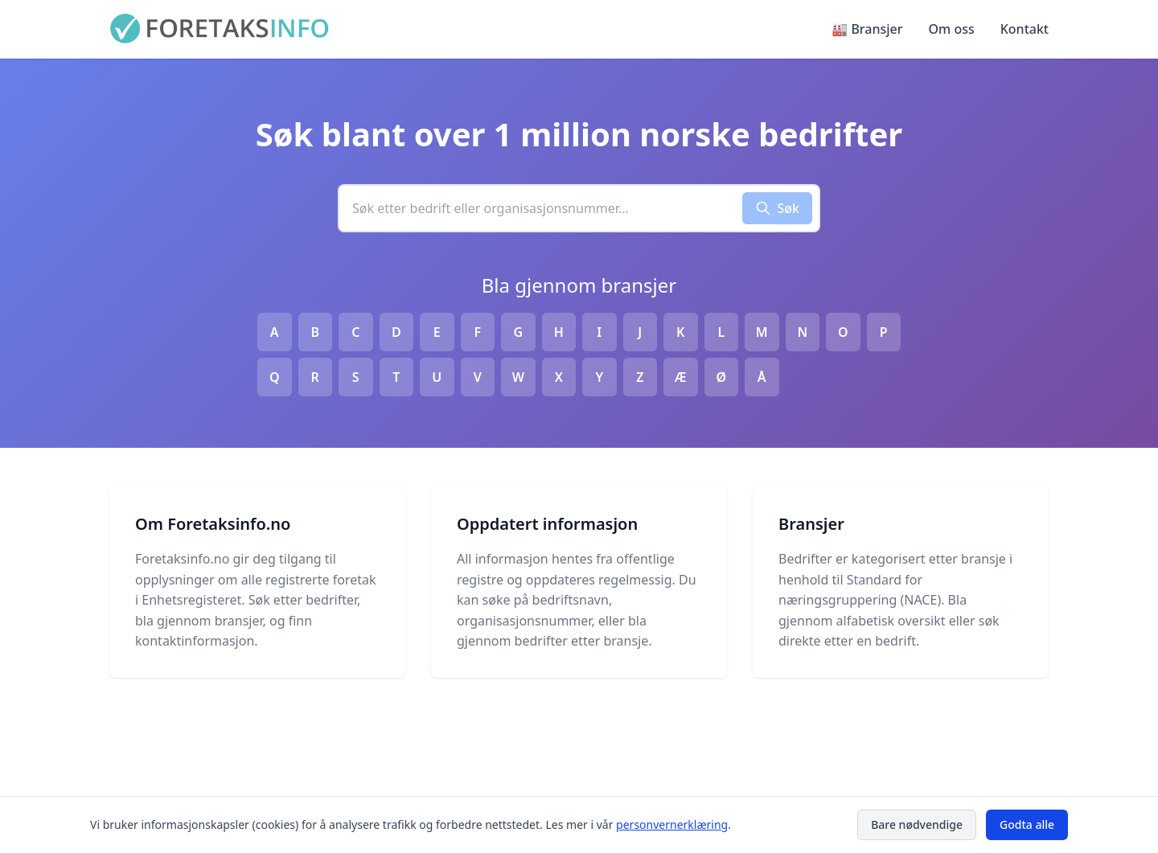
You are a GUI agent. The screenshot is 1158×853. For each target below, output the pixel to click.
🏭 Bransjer (867, 29)
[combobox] (541, 208)
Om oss (952, 29)
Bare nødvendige (917, 824)
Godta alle (1027, 824)
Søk (777, 208)
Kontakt (1024, 29)
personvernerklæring (672, 824)
